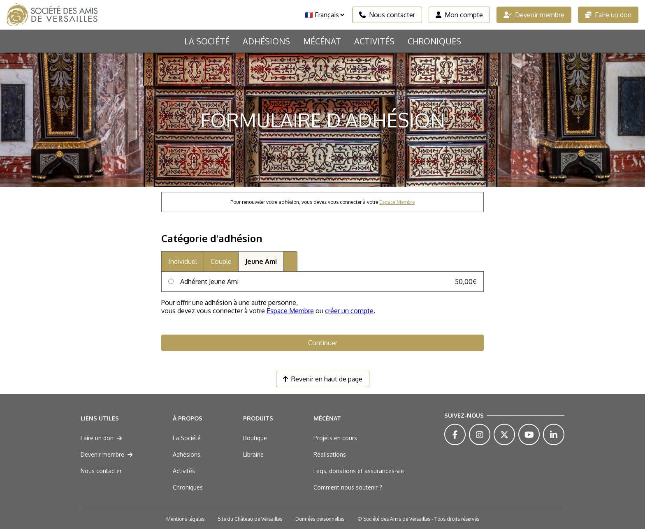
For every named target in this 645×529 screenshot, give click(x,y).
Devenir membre (533, 15)
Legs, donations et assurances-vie (358, 470)
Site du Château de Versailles (250, 519)
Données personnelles (319, 519)
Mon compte (459, 15)
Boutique (255, 437)
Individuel (182, 261)
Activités (374, 41)
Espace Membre (397, 202)
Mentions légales (185, 519)
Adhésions (266, 41)
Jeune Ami (261, 261)
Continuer (322, 343)
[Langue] (324, 15)
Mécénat (322, 41)
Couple (221, 261)
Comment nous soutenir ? (347, 487)
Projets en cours (335, 437)
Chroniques (434, 41)
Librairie (253, 454)
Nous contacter (387, 15)
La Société (207, 41)
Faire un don (608, 15)
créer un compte (349, 311)
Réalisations (329, 454)
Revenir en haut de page (322, 379)
